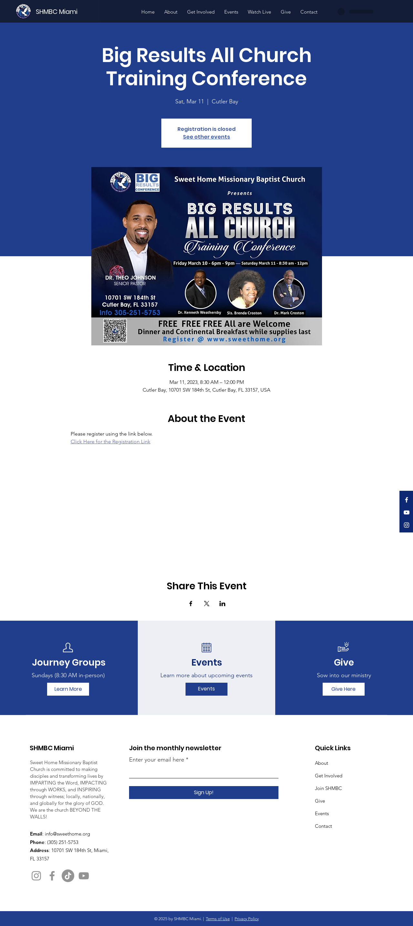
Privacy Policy (247, 918)
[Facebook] (406, 499)
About (321, 763)
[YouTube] (406, 512)
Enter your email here (156, 760)
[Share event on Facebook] (191, 603)
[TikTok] (68, 875)
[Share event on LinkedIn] (222, 603)
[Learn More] (68, 689)
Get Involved (328, 776)
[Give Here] (344, 689)
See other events (206, 137)
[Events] (206, 689)
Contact (323, 826)
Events (322, 813)
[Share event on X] (207, 603)
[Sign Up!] (203, 792)
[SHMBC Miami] (67, 11)
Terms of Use (218, 918)
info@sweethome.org (67, 834)
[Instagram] (406, 525)
